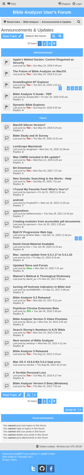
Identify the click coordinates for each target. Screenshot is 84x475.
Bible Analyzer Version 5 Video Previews (40, 319)
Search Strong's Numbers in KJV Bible (39, 329)
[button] (54, 43)
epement (31, 192)
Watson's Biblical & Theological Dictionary (41, 276)
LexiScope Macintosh (27, 146)
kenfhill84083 (33, 289)
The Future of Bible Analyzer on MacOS (39, 71)
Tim (28, 65)
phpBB (17, 454)
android (18, 200)
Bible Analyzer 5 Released (30, 351)
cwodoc (30, 364)
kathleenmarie (33, 213)
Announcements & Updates (27, 30)
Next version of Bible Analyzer (33, 340)
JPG (28, 311)
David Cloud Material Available (33, 244)
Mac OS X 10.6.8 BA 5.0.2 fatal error (37, 361)
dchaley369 (32, 97)
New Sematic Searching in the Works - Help (42, 178)
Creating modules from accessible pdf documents (46, 221)
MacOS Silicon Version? (29, 125)
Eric (28, 247)
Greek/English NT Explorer (31, 82)
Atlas (29, 268)
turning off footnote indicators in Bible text (41, 286)
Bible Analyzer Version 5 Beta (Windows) (40, 383)
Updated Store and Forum (30, 265)
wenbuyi (30, 343)
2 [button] (44, 43)
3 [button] (49, 43)
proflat (11, 457)
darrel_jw (31, 279)
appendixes (21, 210)
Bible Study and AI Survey (30, 135)
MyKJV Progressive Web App (32, 232)
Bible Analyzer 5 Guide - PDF (32, 94)
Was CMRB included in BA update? (36, 157)
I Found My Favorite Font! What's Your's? (41, 189)
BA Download (22, 167)
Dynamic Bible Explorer (29, 104)
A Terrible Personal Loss (29, 372)
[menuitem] (11, 3)
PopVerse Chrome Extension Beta (36, 308)
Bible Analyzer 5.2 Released (31, 297)
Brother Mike (33, 235)
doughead (31, 149)
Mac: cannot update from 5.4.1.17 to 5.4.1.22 (42, 254)
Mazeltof (23, 457)
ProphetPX (32, 203)
